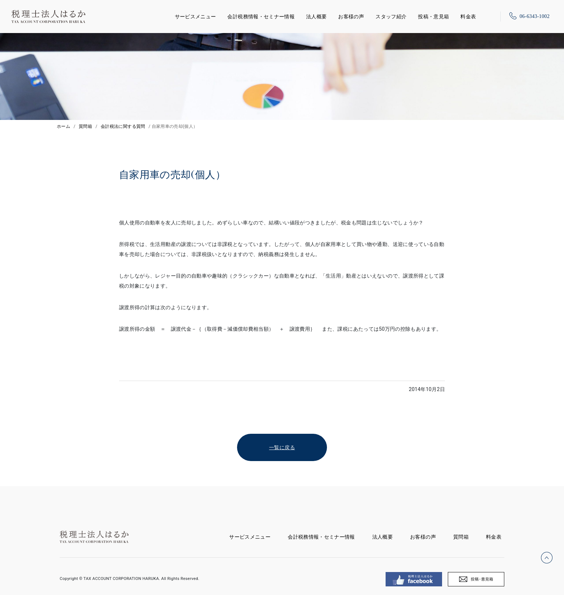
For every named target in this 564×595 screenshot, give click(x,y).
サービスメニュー (195, 15)
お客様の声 (351, 16)
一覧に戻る (282, 447)
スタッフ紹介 (391, 16)
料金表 (468, 16)
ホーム (63, 126)
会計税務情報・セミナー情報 (261, 16)
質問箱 (85, 126)
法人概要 (316, 16)
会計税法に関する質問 (123, 126)
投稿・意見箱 (433, 16)
